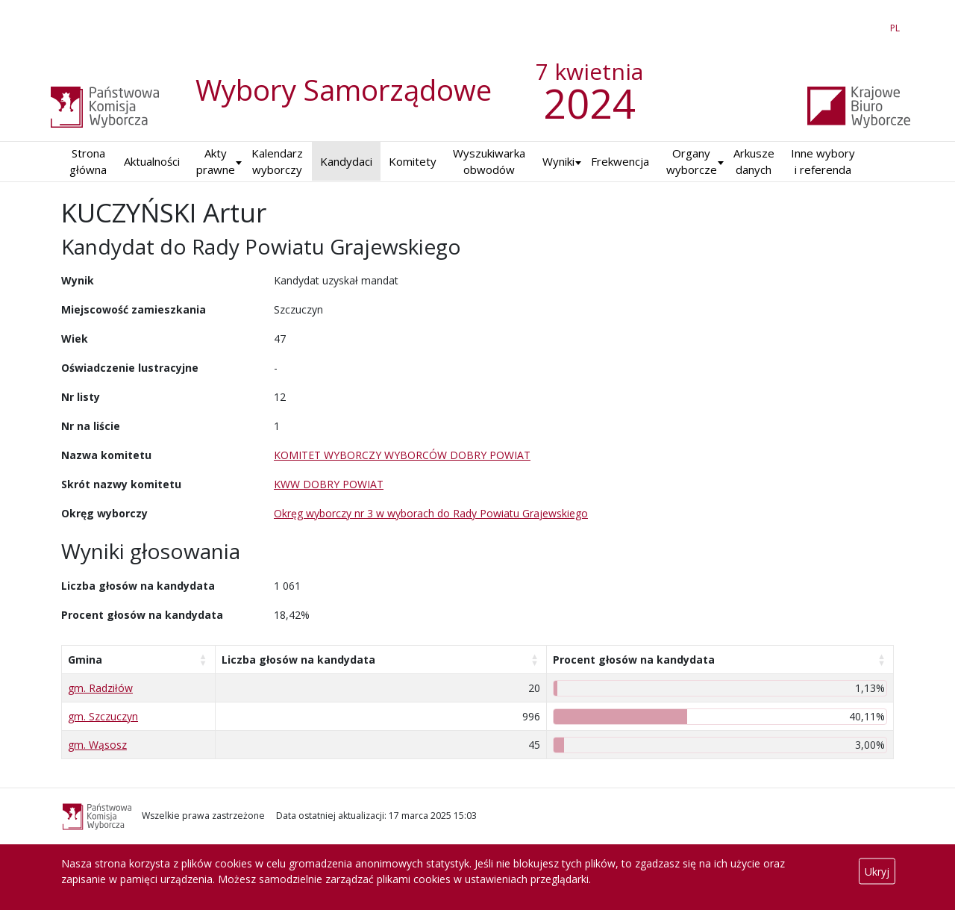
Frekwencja (620, 161)
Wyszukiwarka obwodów (489, 162)
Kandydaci (346, 161)
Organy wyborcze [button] (691, 162)
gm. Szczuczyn (103, 716)
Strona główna (88, 162)
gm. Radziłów (100, 688)
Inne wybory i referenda (823, 162)
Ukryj (877, 871)
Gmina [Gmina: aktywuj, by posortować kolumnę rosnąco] (85, 659)
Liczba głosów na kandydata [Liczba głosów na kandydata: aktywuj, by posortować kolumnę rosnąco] (298, 659)
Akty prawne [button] (215, 162)
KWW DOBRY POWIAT (328, 484)
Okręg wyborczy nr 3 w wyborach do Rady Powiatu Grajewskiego (431, 513)
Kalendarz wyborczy (277, 162)
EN (868, 25)
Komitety (412, 161)
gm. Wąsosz (97, 745)
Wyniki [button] (558, 161)
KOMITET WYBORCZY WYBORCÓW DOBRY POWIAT (402, 455)
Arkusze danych (753, 162)
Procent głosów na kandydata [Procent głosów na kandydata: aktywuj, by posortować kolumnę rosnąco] (634, 659)
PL (897, 25)
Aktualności (152, 161)
